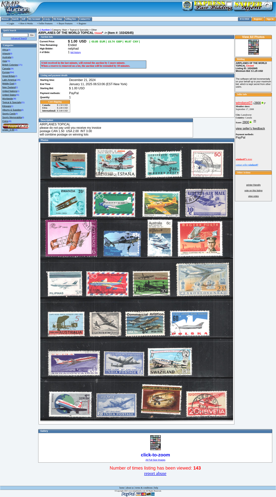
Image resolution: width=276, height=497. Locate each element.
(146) (18, 80)
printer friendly (253, 185)
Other (94, 30)
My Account (34, 19)
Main (64, 30)
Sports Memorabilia (12, 117)
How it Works (26, 23)
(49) (9, 121)
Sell (23, 19)
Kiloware (6, 106)
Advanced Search (19, 38)
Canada (6, 68)
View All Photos (253, 37)
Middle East (8, 83)
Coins (5, 121)
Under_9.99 (8, 130)
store (244, 159)
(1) (12, 57)
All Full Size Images (155, 460)
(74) (8, 61)
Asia (4, 61)
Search (15, 19)
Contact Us (84, 19)
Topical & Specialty (11, 102)
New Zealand (9, 87)
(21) (23, 103)
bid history (75, 52)
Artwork (6, 53)
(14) (16, 130)
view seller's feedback (250, 128)
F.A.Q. (46, 19)
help (156, 487)
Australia (6, 57)
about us (130, 487)
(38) (14, 99)
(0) (9, 50)
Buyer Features (65, 23)
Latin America (9, 80)
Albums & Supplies (11, 110)
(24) (12, 69)
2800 (257, 103)
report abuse (155, 473)
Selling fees (70, 19)
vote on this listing (253, 190)
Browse (5, 19)
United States (9, 95)
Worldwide (7, 98)
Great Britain (8, 76)
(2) (16, 76)
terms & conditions (143, 487)
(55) (17, 95)
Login (11, 23)
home (122, 487)
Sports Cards (8, 113)
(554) (12, 72)
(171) (20, 65)
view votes (253, 196)
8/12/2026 (244, 19)
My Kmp (57, 19)
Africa (5, 49)
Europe (6, 72)
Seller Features (46, 23)
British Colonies (10, 65)
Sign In (270, 19)
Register (258, 19)
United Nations (9, 91)
